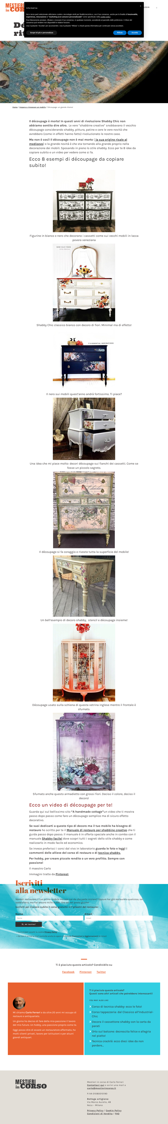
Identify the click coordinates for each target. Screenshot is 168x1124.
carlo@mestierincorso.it (101, 1088)
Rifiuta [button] (120, 33)
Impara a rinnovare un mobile (32, 107)
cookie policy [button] (105, 17)
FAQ (117, 1113)
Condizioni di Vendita (100, 1113)
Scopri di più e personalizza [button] (41, 33)
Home (15, 107)
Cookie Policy (114, 1110)
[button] (68, 972)
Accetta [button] (134, 33)
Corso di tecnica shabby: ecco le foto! (117, 1006)
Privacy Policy (50, 932)
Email (88, 914)
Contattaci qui (95, 1085)
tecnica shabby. (109, 852)
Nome (19, 914)
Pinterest (62, 874)
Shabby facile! (52, 838)
